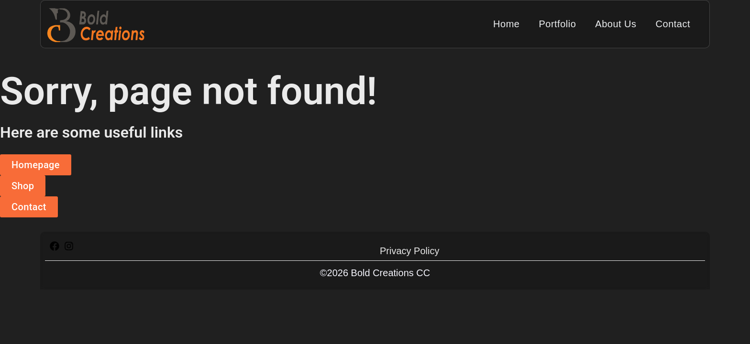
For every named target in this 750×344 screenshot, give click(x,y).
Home (506, 24)
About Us (615, 24)
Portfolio (557, 24)
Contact (673, 24)
